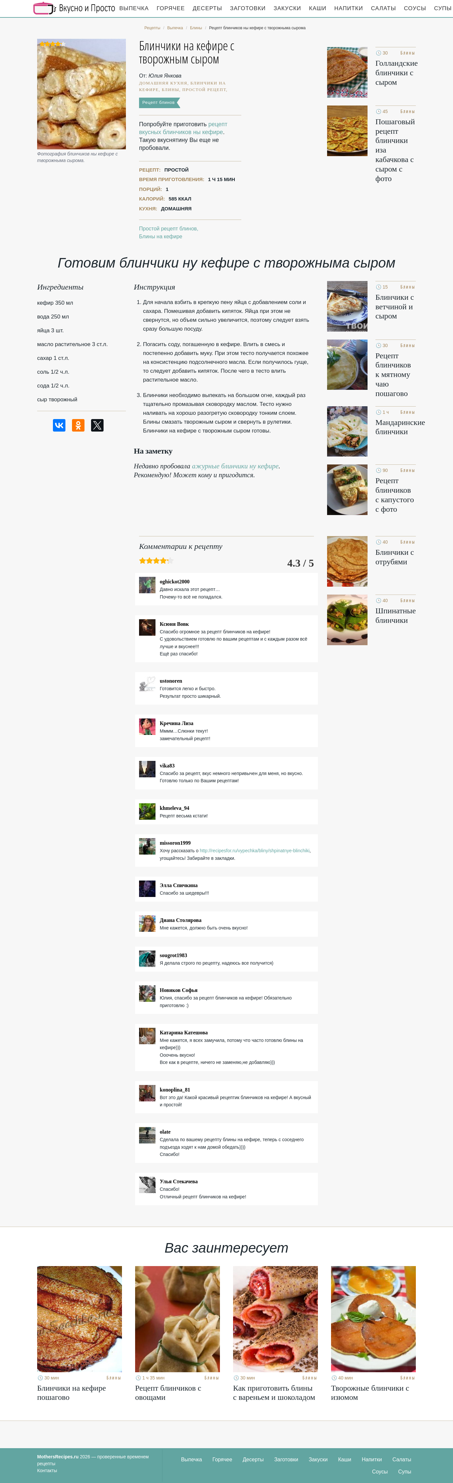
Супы (404, 1471)
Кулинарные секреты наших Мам (74, 8)
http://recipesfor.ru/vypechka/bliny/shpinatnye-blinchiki (255, 850)
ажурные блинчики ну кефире (235, 466)
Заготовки (248, 8)
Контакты (47, 1470)
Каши (317, 8)
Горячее (171, 8)
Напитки (348, 8)
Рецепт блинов (158, 102)
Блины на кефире (160, 236)
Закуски (287, 8)
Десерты (207, 8)
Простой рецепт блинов (168, 228)
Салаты (383, 8)
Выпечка (134, 8)
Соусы (415, 8)
